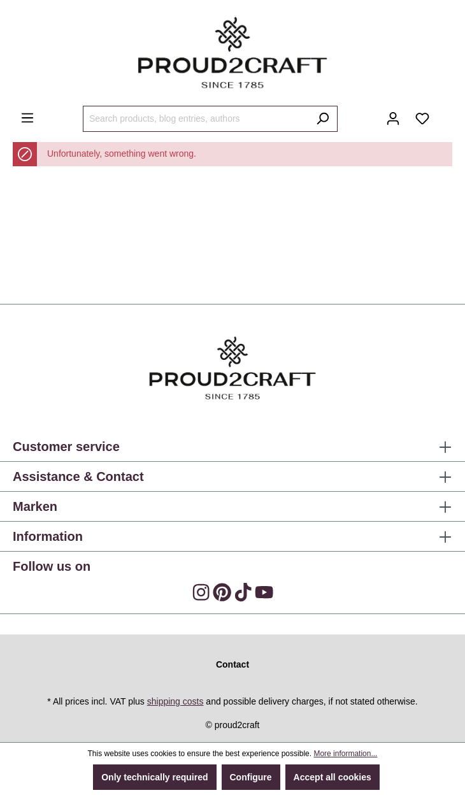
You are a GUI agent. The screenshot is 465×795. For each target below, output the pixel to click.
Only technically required (154, 777)
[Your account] (393, 118)
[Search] (323, 119)
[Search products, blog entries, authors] (195, 119)
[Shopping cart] (444, 114)
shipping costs (175, 701)
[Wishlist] (422, 118)
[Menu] (27, 118)
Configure (251, 777)
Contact (232, 664)
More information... (345, 753)
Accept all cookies (332, 777)
